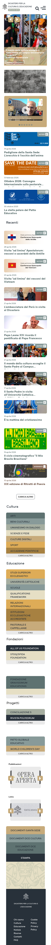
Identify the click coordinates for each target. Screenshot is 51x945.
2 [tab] (22, 125)
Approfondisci (15, 62)
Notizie (17, 909)
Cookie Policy (34, 901)
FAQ (16, 919)
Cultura (17, 902)
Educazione (19, 906)
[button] (25, 109)
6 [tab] (32, 125)
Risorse (17, 913)
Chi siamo (19, 899)
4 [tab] (27, 125)
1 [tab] (19, 125)
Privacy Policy (34, 908)
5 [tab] (29, 125)
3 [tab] (24, 125)
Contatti (18, 916)
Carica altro (25, 476)
